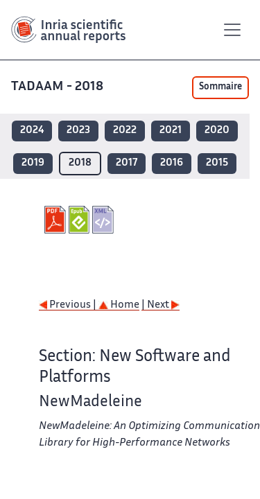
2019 (32, 163)
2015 (217, 163)
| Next (160, 305)
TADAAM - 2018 (58, 87)
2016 (171, 163)
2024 (32, 130)
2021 (170, 130)
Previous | (68, 305)
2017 (126, 163)
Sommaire (220, 87)
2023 (78, 130)
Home (118, 305)
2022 (125, 130)
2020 (217, 130)
